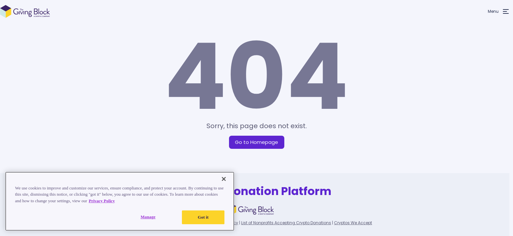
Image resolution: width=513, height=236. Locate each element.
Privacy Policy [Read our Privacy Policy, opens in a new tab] (102, 200)
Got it (203, 217)
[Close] (224, 179)
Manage (148, 216)
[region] (119, 201)
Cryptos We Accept (353, 223)
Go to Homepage (256, 142)
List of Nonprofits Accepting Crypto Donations (286, 223)
